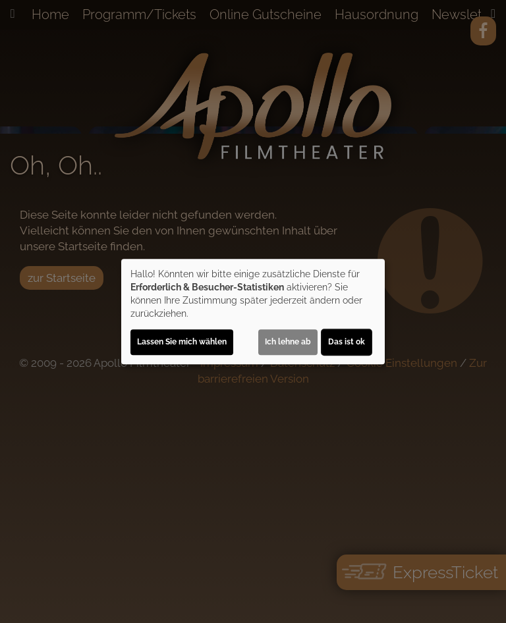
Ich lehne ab (288, 341)
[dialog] (253, 311)
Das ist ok (346, 341)
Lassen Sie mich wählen (182, 341)
